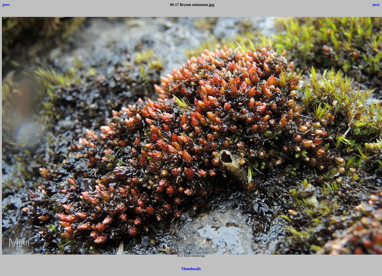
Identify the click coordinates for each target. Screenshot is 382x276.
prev (6, 5)
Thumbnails (191, 269)
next (375, 5)
